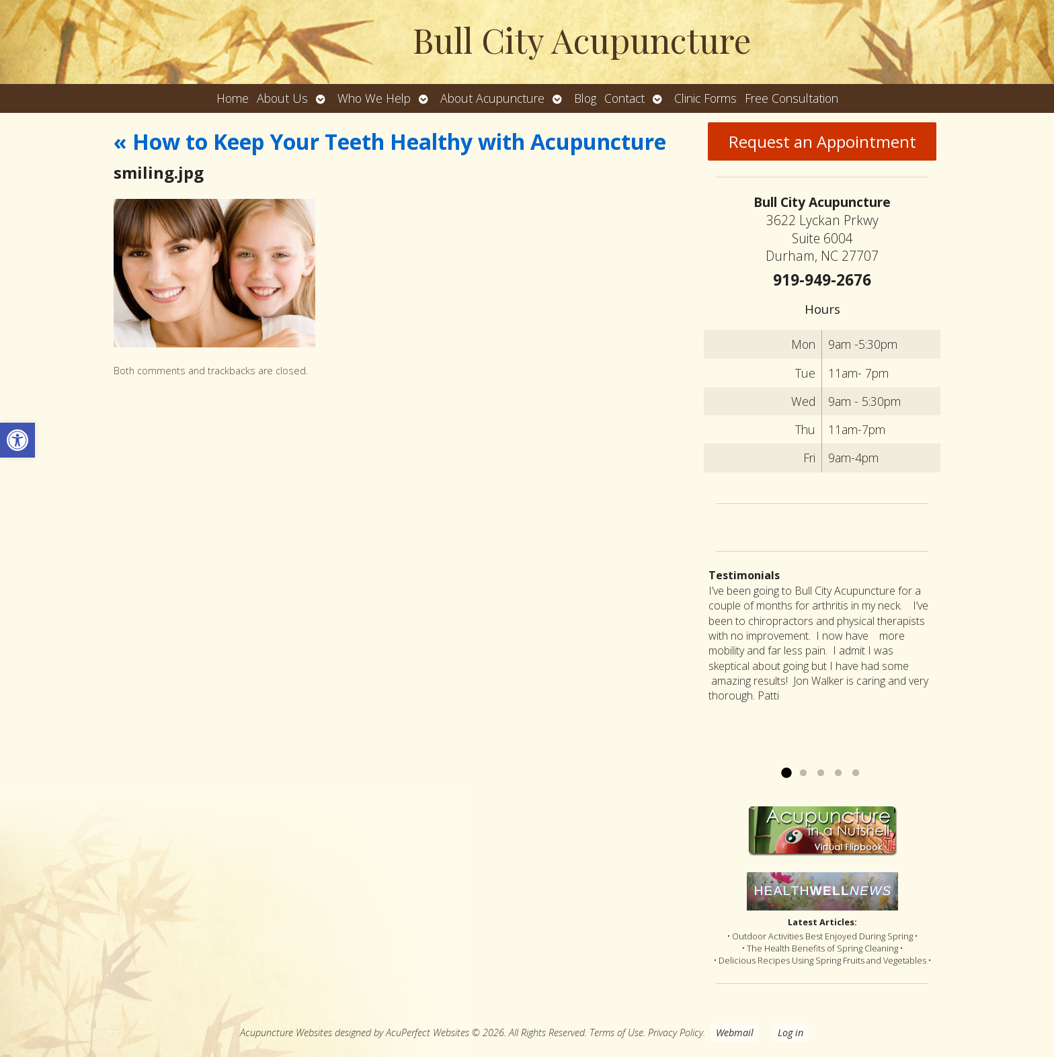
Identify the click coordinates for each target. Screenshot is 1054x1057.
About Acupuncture (492, 98)
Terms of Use (616, 1032)
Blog (585, 98)
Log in (790, 1032)
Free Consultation (791, 98)
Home (232, 98)
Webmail (735, 1032)
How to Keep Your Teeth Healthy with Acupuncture (390, 141)
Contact (624, 98)
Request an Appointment (822, 141)
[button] (17, 440)
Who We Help (374, 98)
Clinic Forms (705, 98)
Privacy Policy (675, 1032)
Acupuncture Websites (286, 1032)
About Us (282, 98)
